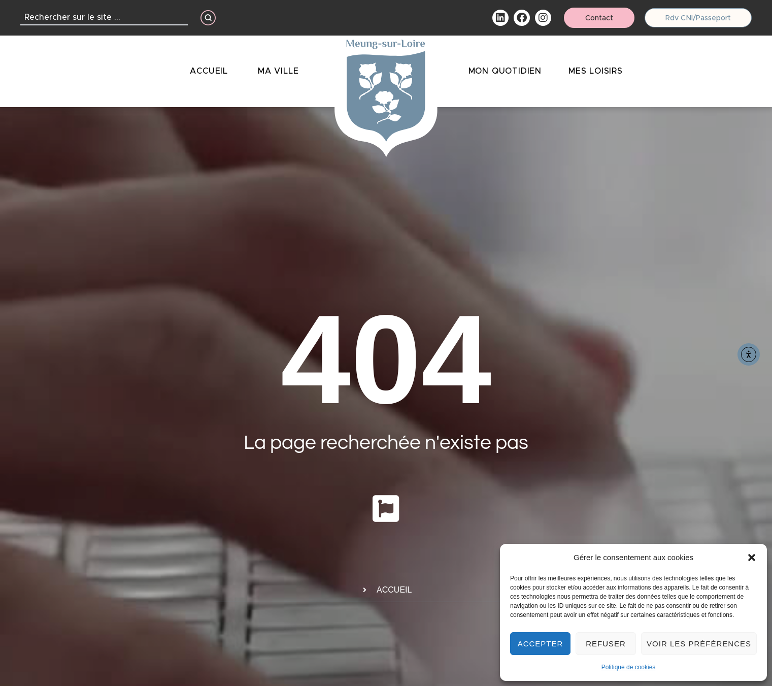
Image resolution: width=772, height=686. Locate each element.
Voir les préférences (699, 643)
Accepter (540, 643)
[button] (752, 557)
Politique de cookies (628, 667)
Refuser (606, 643)
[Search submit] (208, 17)
